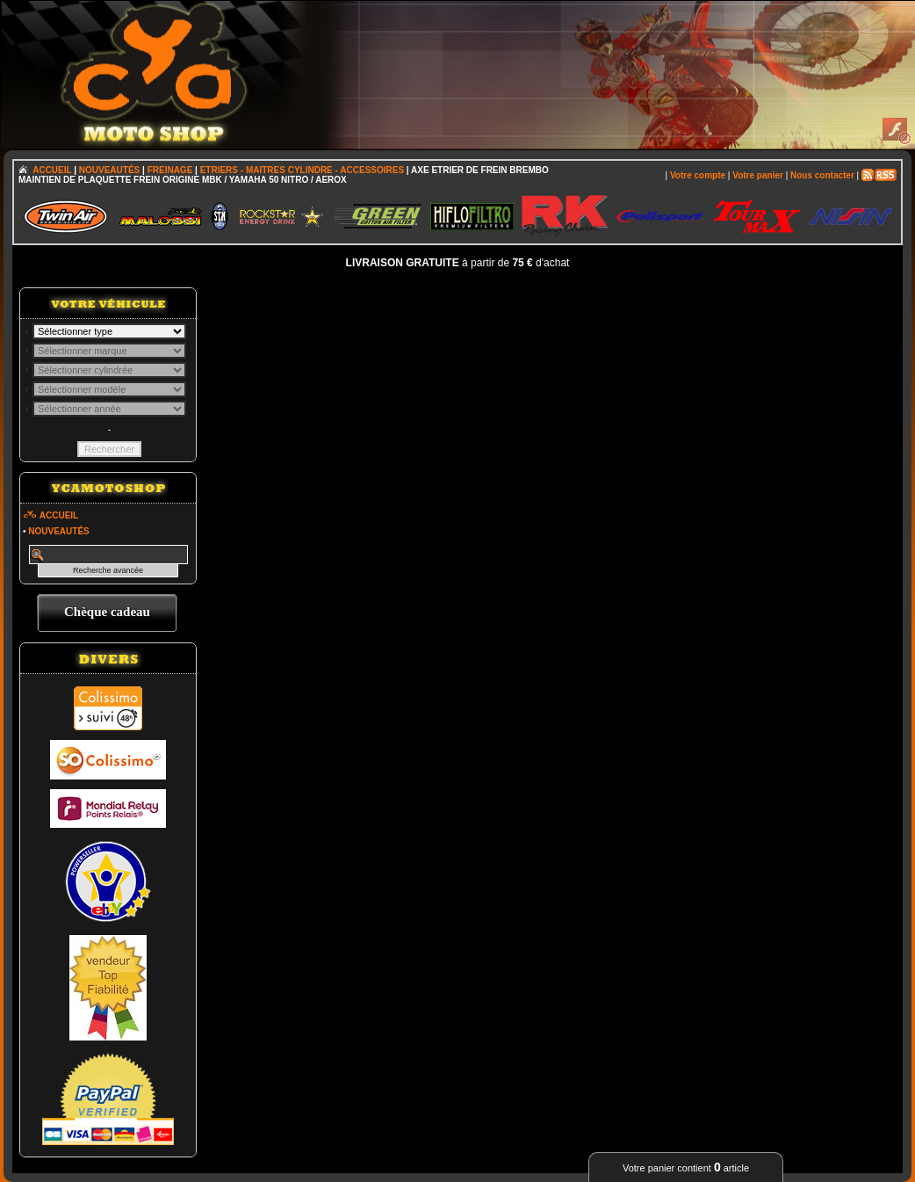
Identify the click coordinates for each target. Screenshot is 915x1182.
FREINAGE (170, 170)
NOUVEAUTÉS (109, 170)
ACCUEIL (51, 170)
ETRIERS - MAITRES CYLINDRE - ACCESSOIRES (302, 170)
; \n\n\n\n (109, 331)
